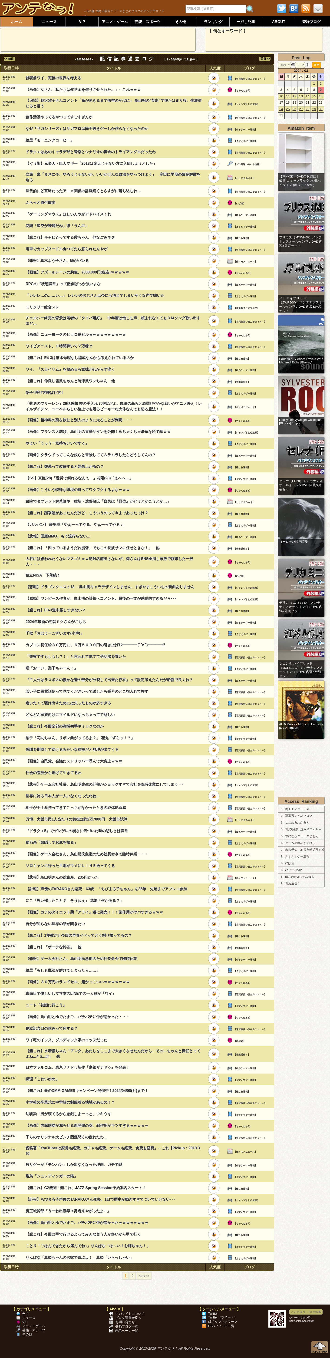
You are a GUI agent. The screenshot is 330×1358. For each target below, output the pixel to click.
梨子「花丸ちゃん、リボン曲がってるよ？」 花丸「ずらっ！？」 (80, 738)
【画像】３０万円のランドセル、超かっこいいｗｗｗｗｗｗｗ (78, 982)
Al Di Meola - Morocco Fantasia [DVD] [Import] (301, 725)
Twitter (213, 1313)
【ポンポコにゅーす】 (245, 407)
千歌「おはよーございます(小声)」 (55, 633)
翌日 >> (265, 58)
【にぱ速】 (239, 203)
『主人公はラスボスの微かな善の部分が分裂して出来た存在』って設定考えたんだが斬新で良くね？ (109, 680)
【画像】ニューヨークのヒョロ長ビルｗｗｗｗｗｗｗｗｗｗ (76, 334)
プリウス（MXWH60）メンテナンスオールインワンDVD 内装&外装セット (300, 241)
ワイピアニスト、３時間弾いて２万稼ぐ (59, 346)
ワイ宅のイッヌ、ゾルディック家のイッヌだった (66, 1040)
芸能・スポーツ (148, 22)
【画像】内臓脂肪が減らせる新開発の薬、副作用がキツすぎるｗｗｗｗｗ (87, 1125)
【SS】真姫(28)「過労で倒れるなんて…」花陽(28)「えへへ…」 (79, 478)
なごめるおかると (297, 822)
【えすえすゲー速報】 (245, 141)
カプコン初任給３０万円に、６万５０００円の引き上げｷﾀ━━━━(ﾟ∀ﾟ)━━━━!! (95, 645)
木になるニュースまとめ (301, 836)
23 (321, 102)
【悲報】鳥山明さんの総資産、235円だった (62, 877)
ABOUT (278, 22)
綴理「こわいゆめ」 (42, 1079)
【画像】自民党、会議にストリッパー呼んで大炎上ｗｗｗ (74, 761)
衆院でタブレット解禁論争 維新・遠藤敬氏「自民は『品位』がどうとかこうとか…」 (98, 501)
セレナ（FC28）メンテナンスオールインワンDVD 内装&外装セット (301, 485)
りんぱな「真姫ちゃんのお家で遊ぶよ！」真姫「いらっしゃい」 (79, 1257)
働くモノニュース (297, 809)
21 (307, 102)
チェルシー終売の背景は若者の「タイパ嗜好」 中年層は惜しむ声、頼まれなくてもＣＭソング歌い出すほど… (113, 321)
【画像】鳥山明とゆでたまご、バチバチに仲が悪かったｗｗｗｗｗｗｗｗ (87, 1223)
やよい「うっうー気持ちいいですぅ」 (57, 443)
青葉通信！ (292, 883)
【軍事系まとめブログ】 (246, 308)
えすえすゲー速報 (297, 856)
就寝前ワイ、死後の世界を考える (53, 78)
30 (321, 109)
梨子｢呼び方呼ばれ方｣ (44, 393)
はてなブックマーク (223, 1322)
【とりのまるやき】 (244, 178)
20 (301, 102)
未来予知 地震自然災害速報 (304, 849)
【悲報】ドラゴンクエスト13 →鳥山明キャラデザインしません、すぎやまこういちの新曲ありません (110, 587)
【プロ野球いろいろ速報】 (248, 164)
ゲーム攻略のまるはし (300, 843)
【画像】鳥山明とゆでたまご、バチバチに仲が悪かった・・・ (78, 1017)
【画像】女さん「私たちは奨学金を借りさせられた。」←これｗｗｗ (83, 90)
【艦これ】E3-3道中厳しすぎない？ (56, 610)
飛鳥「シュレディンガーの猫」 (52, 1176)
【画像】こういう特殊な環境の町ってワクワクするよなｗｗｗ (78, 490)
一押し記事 (246, 22)
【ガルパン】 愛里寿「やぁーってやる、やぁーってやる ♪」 (76, 525)
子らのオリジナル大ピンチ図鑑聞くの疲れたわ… (66, 1137)
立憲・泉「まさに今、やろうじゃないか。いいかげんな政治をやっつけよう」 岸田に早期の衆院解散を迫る (113, 177)
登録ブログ (311, 22)
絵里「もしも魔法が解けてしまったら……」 (63, 970)
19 (294, 102)
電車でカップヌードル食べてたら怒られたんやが (66, 249)
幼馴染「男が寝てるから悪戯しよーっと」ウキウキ (68, 1114)
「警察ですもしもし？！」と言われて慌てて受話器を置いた (76, 657)
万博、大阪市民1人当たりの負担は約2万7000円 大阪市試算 (76, 819)
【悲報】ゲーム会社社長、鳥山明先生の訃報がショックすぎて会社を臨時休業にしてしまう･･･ (105, 784)
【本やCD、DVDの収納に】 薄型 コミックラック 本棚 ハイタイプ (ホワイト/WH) (300, 181)
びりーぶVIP (293, 870)
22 (314, 102)
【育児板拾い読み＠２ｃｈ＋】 (250, 79)
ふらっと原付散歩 (40, 202)
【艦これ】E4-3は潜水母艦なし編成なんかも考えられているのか (80, 358)
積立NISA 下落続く (43, 575)
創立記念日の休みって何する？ (52, 1028)
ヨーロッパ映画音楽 (293, 542)
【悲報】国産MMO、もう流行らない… (58, 536)
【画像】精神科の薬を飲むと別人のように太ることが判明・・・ (79, 420)
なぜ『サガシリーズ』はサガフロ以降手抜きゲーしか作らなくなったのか (87, 129)
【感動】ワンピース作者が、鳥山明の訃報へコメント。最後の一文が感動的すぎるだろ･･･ (101, 598)
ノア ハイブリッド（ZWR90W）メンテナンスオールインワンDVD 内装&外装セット (300, 305)
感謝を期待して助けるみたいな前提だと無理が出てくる (72, 750)
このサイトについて (130, 1313)
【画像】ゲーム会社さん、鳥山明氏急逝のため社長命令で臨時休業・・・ (87, 854)
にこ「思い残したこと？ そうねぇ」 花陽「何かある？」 (74, 901)
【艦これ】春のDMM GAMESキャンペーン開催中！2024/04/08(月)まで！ (87, 1091)
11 (288, 96)
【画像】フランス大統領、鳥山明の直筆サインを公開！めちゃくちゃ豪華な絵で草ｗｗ (98, 432)
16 (321, 96)
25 (288, 109)
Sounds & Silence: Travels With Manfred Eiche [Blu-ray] (301, 360)
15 (314, 96)
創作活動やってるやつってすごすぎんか (59, 117)
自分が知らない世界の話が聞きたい (55, 924)
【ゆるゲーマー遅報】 (245, 129)
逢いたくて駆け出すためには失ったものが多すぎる (68, 703)
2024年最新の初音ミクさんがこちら (56, 622)
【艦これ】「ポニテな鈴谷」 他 (53, 947)
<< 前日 (9, 58)
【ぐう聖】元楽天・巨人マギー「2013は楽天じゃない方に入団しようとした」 (91, 163)
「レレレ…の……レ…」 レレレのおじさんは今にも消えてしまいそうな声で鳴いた (95, 295)
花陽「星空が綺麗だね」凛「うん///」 (57, 226)
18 (288, 102)
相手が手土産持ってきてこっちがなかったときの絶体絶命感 (76, 808)
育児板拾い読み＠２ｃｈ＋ (303, 829)
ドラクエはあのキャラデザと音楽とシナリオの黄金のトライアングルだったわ (91, 152)
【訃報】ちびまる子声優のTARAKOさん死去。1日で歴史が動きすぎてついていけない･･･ (100, 1199)
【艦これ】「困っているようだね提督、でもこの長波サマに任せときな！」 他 (92, 548)
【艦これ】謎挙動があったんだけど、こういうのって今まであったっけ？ (87, 513)
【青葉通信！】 (242, 382)
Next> (143, 1276)
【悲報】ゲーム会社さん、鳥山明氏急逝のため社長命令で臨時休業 (81, 959)
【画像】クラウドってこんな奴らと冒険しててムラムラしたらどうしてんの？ (91, 455)
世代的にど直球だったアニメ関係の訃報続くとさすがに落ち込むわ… (83, 191)
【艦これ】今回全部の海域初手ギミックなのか (65, 726)
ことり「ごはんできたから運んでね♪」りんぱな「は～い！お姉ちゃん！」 (88, 1246)
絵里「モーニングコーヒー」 (50, 140)
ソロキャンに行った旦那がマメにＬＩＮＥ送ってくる (70, 866)
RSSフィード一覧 (221, 1326)
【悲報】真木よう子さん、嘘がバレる (57, 261)
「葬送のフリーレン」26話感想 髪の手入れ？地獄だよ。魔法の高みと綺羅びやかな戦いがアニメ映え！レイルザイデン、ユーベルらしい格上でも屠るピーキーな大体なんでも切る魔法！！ (114, 406)
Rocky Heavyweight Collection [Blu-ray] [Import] (300, 421)
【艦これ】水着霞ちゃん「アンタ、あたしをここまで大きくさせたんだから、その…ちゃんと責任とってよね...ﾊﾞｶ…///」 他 (113, 1053)
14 (307, 96)
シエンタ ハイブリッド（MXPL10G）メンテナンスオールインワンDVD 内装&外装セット (301, 670)
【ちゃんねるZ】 (242, 90)
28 (307, 109)
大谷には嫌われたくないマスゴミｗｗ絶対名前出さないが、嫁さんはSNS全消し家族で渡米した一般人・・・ (109, 561)
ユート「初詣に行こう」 (46, 1005)
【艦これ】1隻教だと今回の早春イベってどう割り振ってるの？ (79, 935)
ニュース (49, 22)
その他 (180, 22)
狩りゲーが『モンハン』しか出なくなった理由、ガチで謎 (74, 1165)
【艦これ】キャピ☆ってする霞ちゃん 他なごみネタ (70, 237)
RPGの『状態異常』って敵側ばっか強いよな (63, 284)
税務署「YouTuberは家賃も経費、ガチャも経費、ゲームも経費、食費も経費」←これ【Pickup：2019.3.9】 (113, 1151)
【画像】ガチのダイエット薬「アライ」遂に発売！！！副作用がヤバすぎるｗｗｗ (94, 912)
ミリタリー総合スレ (42, 307)
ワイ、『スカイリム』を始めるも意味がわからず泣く (70, 369)
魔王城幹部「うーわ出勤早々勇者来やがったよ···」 (68, 1211)
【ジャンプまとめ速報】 (246, 104)
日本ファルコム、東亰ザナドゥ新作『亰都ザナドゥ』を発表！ (78, 1067)
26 (294, 109)
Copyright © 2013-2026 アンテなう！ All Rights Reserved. (165, 1348)
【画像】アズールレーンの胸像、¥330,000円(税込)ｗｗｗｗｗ (77, 272)
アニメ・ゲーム (115, 22)
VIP (82, 22)
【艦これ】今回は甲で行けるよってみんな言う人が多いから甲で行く (83, 1234)
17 (281, 102)
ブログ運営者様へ (128, 1318)
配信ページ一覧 (126, 1330)
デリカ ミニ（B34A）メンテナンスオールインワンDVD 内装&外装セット (300, 607)
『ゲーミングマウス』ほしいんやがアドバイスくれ (68, 214)
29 (314, 109)
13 (301, 96)
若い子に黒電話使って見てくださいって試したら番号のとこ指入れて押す (87, 691)
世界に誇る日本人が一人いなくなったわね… (63, 796)
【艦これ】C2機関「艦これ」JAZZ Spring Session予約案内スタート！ (86, 1188)
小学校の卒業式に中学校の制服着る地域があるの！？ (70, 1102)
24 (281, 109)
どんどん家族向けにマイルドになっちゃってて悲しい (70, 715)
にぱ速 (289, 863)
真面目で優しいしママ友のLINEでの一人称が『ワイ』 (71, 993)
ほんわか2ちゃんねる (299, 876)
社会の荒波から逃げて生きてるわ (53, 773)
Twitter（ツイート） (222, 1317)
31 (281, 115)
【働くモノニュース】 (245, 261)
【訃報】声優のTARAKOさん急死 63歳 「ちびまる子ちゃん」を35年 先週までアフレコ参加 (106, 889)
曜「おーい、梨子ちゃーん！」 (52, 668)
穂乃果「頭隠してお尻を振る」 (52, 842)
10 (281, 96)
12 (294, 96)
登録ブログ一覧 (126, 1326)
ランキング (213, 22)
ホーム (16, 22)
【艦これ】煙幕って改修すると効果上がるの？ (65, 466)
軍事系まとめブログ (298, 815)
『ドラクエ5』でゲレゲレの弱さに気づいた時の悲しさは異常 (77, 831)
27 (301, 109)
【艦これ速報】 (242, 238)
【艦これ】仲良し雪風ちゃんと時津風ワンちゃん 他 (70, 381)
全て (25, 1313)
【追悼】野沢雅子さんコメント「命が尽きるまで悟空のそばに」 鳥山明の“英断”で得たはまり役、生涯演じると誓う (113, 103)
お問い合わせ (125, 1322)
